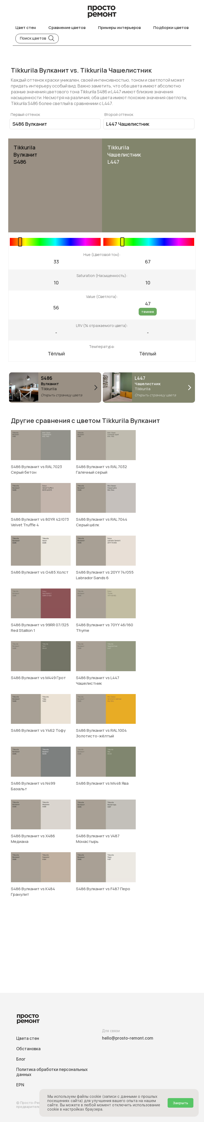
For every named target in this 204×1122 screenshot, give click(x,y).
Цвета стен (27, 1038)
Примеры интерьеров (119, 27)
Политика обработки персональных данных (52, 1072)
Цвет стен (25, 27)
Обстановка (28, 1048)
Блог (21, 1059)
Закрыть (180, 1103)
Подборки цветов (171, 27)
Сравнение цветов (67, 27)
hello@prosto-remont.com (127, 1038)
